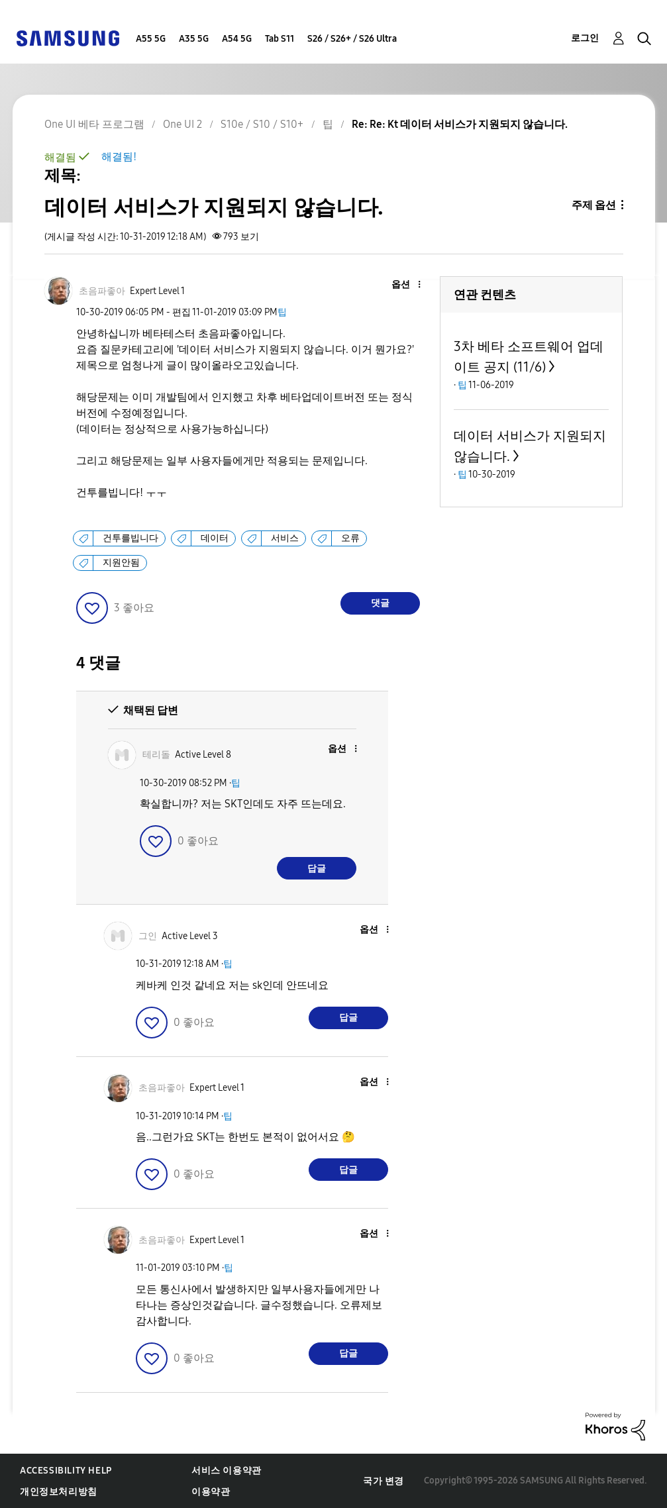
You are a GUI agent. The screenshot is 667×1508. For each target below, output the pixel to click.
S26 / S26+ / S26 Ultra (352, 38)
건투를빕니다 (130, 538)
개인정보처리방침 (58, 1491)
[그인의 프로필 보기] (147, 936)
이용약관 (210, 1491)
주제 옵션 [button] (594, 205)
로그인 (585, 38)
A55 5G (151, 38)
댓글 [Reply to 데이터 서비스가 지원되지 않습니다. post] (380, 603)
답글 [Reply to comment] (316, 868)
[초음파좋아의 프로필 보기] (102, 291)
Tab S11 (279, 38)
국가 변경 (383, 1481)
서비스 (285, 538)
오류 (350, 538)
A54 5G (237, 38)
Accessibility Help (66, 1470)
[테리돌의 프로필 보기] (156, 754)
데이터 (215, 538)
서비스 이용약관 (226, 1470)
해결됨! (118, 156)
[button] (397, 285)
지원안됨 (121, 562)
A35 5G (194, 38)
